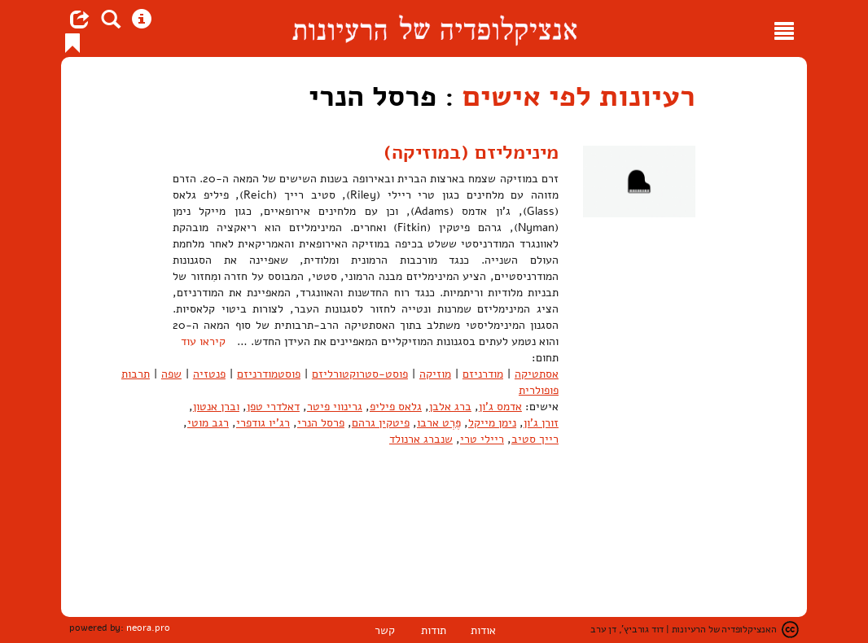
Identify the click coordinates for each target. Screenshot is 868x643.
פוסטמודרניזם (268, 374)
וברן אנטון (216, 406)
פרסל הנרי (320, 423)
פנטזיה (209, 374)
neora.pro (148, 627)
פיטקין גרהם (381, 423)
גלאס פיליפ (396, 406)
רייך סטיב (535, 439)
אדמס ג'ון (500, 406)
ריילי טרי (482, 439)
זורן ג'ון (541, 423)
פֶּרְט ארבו (439, 423)
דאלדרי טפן (273, 406)
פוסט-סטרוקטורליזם (360, 374)
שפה (171, 374)
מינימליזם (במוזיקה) (471, 152)
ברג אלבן (450, 406)
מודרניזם (482, 374)
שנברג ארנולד (421, 439)
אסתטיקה (537, 374)
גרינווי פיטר (334, 406)
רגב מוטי (208, 423)
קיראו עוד (203, 341)
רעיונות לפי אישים (578, 96)
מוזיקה (435, 374)
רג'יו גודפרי (263, 423)
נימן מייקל (492, 423)
